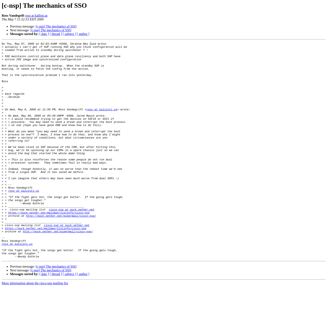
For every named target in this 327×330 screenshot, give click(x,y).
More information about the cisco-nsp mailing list (35, 326)
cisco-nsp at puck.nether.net (71, 243)
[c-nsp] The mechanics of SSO (56, 26)
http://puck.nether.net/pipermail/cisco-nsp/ (61, 251)
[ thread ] (56, 34)
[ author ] (83, 34)
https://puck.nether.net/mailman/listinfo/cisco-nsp (48, 247)
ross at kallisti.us (36, 15)
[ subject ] (69, 34)
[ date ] (44, 34)
